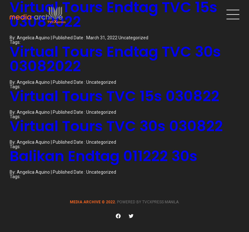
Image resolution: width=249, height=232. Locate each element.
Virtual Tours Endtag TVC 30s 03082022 (115, 59)
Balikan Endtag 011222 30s (104, 156)
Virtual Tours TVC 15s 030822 (114, 96)
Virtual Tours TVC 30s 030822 (116, 126)
